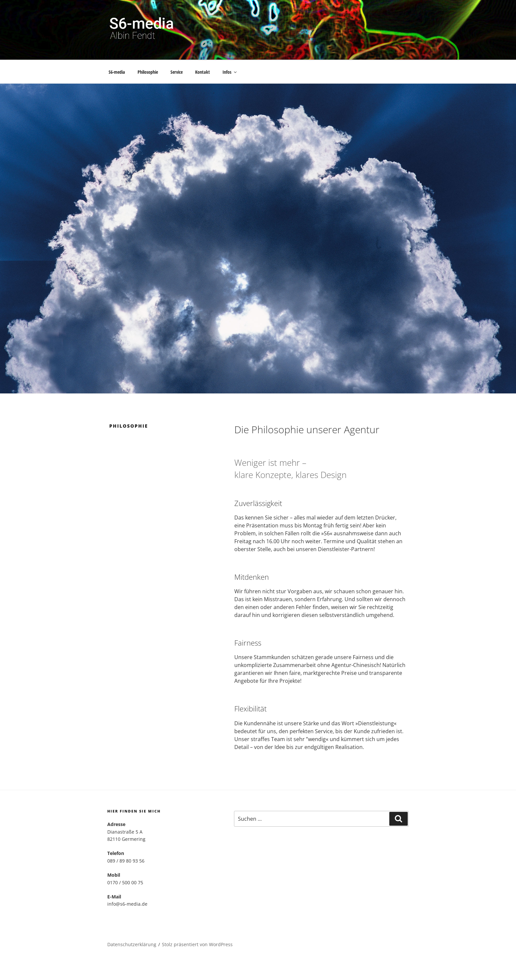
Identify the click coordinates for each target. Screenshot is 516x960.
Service (176, 72)
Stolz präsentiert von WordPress (197, 944)
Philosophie (148, 72)
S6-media (117, 72)
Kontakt (202, 72)
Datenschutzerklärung (131, 944)
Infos (230, 72)
